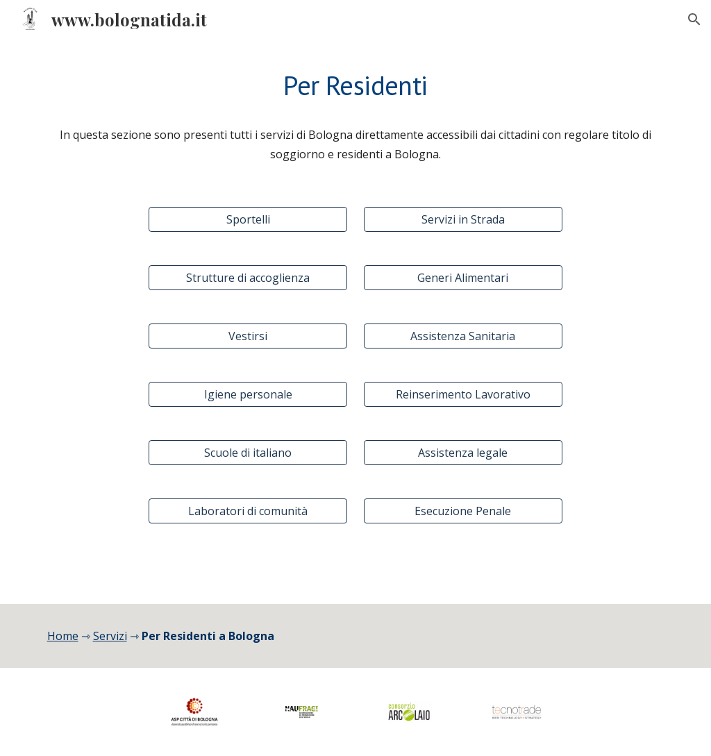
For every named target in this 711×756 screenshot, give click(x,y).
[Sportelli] (247, 219)
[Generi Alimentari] (463, 277)
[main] (356, 85)
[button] (694, 19)
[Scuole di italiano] (247, 452)
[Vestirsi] (247, 336)
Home (62, 636)
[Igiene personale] (247, 394)
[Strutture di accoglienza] (247, 277)
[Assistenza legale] (463, 452)
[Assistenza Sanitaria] (463, 336)
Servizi (110, 636)
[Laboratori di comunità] (247, 511)
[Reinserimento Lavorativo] (463, 394)
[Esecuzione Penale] (463, 511)
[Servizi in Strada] (463, 219)
